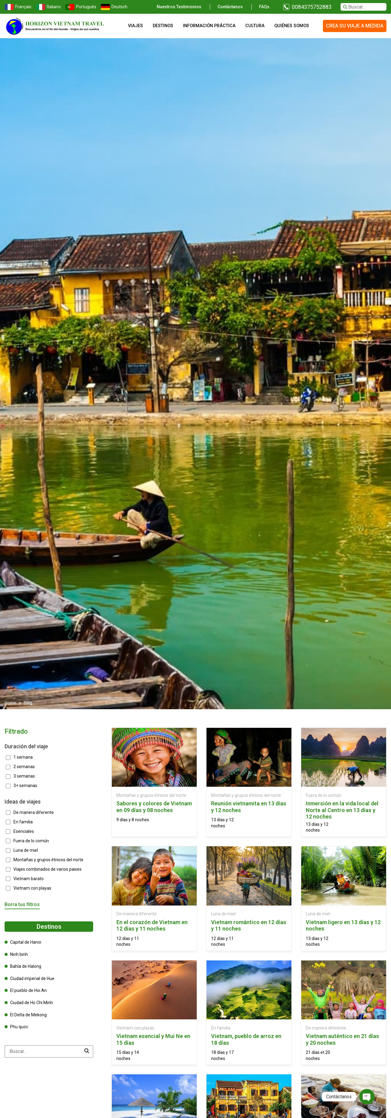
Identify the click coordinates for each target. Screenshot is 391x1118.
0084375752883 (311, 7)
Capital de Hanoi (25, 942)
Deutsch (113, 7)
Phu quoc (19, 1026)
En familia (220, 1027)
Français (17, 7)
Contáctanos (230, 6)
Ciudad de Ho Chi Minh (31, 1002)
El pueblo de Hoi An (28, 990)
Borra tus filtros (22, 904)
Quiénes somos (291, 25)
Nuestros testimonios (179, 6)
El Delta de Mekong (28, 1014)
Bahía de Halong (25, 966)
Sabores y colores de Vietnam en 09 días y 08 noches (154, 806)
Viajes (135, 25)
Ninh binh (19, 954)
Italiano (47, 7)
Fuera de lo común (323, 795)
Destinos (163, 25)
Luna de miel (223, 913)
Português (79, 7)
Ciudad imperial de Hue (32, 978)
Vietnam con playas (135, 1027)
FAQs (264, 6)
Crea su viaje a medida (354, 26)
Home (11, 702)
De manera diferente (136, 913)
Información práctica (209, 25)
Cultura (255, 25)
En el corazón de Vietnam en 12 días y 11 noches (152, 925)
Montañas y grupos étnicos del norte (151, 795)
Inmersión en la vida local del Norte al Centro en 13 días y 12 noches (342, 810)
